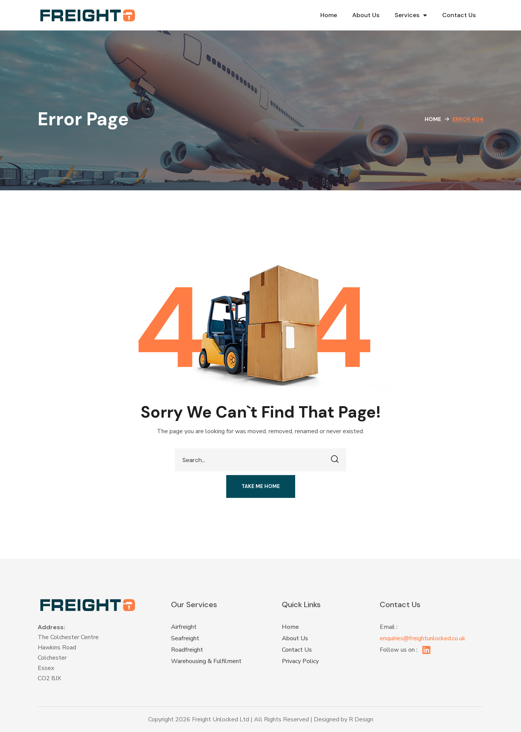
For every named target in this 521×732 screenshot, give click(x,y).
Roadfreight (187, 650)
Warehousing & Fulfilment (206, 661)
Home (328, 15)
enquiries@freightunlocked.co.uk (422, 638)
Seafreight (185, 638)
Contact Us (459, 15)
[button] (260, 486)
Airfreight (184, 627)
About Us (365, 15)
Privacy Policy (300, 661)
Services (411, 15)
